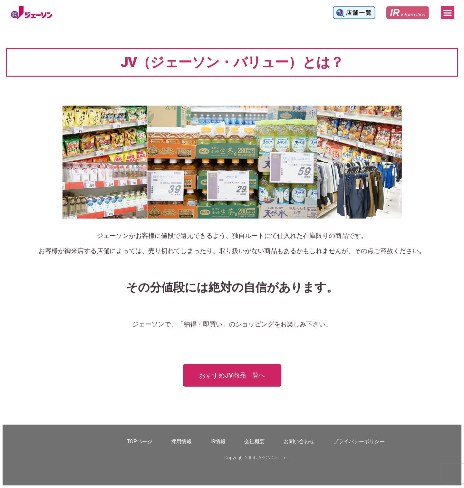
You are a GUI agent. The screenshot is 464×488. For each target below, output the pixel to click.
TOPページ (139, 441)
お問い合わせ (299, 441)
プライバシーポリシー (359, 441)
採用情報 (181, 441)
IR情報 (218, 441)
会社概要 (254, 441)
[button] (447, 12)
